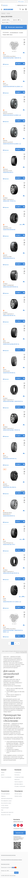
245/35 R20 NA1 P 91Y (9, 544)
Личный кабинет (5, 794)
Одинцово (5, 5)
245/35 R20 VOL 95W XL (9, 487)
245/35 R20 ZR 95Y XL (9, 258)
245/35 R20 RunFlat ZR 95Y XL (11, 344)
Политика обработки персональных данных (11, 859)
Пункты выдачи (19, 781)
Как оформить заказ (6, 800)
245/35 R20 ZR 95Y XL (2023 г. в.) (12, 143)
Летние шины (18, 794)
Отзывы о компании (20, 786)
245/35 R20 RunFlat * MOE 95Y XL (12, 58)
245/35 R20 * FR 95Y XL (9, 201)
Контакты (17, 775)
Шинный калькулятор (6, 798)
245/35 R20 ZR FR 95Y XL (10, 458)
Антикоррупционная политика (8, 855)
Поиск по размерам (6, 777)
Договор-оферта (19, 784)
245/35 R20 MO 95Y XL (9, 315)
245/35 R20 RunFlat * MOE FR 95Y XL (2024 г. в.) (13, 631)
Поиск (16, 872)
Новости (3, 796)
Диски (2, 775)
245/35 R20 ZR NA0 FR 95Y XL (11, 573)
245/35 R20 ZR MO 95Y (9, 229)
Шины (2, 772)
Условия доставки (19, 777)
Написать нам (19, 832)
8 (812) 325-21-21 (22, 5)
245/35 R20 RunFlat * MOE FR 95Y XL (13, 401)
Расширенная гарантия (7, 812)
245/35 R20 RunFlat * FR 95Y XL (11, 430)
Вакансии (17, 779)
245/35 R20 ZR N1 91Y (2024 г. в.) (12, 601)
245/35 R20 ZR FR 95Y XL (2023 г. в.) (13, 86)
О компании (18, 772)
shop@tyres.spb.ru (18, 828)
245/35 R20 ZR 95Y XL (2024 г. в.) (12, 115)
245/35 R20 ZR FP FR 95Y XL (10, 286)
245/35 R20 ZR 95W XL (9, 372)
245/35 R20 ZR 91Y (8, 172)
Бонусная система (5, 814)
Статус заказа (4, 805)
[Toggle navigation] (1, 9)
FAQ (2, 810)
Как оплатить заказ (6, 803)
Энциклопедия (5, 807)
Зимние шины (18, 796)
